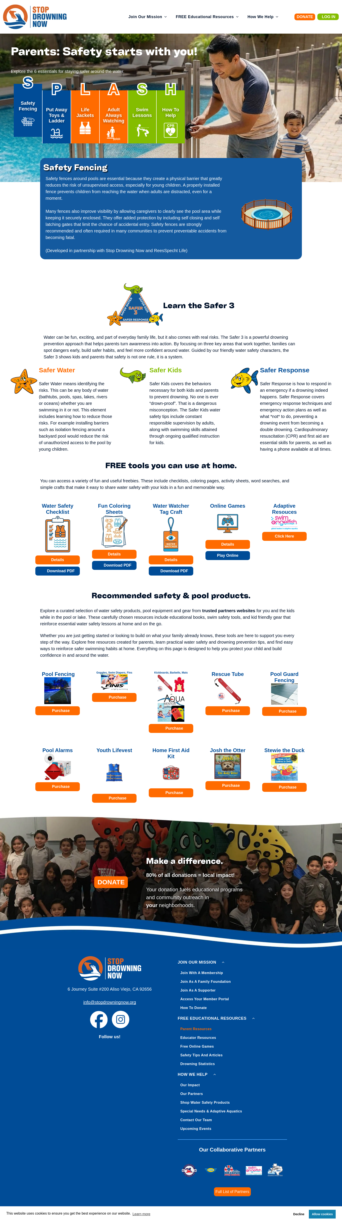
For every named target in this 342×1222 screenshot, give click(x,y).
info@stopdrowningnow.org (109, 1002)
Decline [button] (298, 1214)
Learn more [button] (141, 1214)
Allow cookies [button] (322, 1214)
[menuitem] (147, 17)
